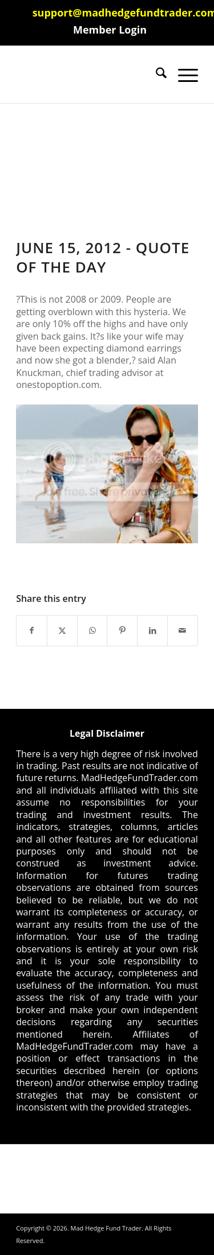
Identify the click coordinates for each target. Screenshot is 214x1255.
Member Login (110, 29)
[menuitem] (109, 29)
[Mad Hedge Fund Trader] (88, 74)
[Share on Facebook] (32, 630)
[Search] (155, 74)
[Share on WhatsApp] (92, 630)
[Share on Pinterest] (122, 630)
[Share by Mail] (182, 630)
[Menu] (182, 74)
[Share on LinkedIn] (152, 630)
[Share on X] (62, 630)
